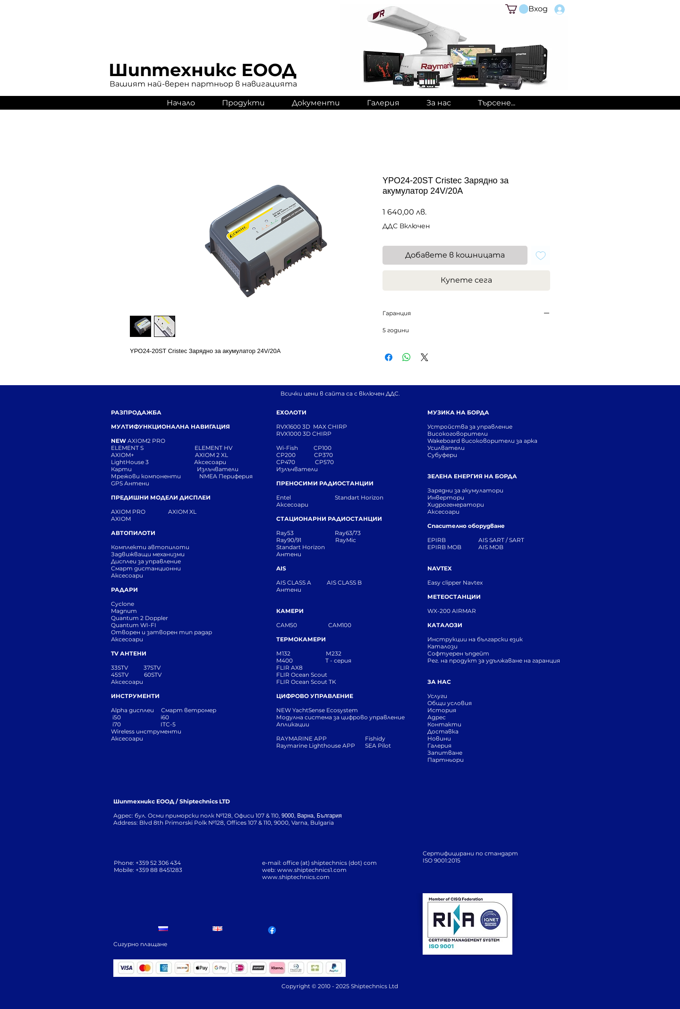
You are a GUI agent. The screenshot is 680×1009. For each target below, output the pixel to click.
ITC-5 (168, 724)
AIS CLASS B (344, 582)
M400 (284, 660)
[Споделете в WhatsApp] (406, 357)
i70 (116, 724)
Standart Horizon (359, 497)
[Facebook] (272, 930)
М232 (333, 653)
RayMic (345, 539)
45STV (120, 674)
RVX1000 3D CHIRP (304, 433)
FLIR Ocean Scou (300, 674)
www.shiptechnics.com (296, 876)
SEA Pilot (378, 745)
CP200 (293, 454)
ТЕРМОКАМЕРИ (301, 639)
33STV (120, 667)
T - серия (339, 660)
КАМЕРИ (290, 610)
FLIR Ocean (292, 681)
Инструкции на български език (492, 639)
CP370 (324, 454)
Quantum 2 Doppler (139, 617)
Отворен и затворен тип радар (161, 632)
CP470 (295, 462)
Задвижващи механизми (148, 554)
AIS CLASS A (294, 582)
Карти (121, 469)
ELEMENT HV (214, 447)
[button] (516, 9)
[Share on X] (424, 357)
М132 (283, 653)
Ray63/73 (348, 532)
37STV (152, 667)
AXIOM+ (153, 454)
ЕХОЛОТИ (291, 412)
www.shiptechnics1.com (312, 869)
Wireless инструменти (146, 731)
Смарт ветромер (188, 710)
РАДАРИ (124, 589)
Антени (288, 554)
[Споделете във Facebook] (388, 357)
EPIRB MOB (444, 547)
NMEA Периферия (226, 476)
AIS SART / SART (501, 539)
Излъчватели (297, 469)
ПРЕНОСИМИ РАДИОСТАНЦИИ (325, 483)
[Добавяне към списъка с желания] (540, 255)
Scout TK (323, 681)
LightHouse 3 (152, 462)
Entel (284, 497)
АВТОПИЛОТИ (133, 532)
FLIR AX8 (289, 667)
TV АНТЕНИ (128, 653)
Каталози (442, 646)
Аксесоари (210, 462)
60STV (152, 674)
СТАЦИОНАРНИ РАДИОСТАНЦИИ (329, 518)
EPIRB (438, 539)
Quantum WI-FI (134, 625)
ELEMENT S (128, 447)
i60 (165, 717)
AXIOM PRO (128, 511)
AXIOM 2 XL (213, 454)
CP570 (325, 462)
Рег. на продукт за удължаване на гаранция (493, 660)
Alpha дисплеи (132, 710)
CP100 (325, 447)
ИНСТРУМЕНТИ (135, 695)
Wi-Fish (295, 447)
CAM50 (302, 625)
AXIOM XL (172, 511)
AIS (281, 568)
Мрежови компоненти (146, 476)
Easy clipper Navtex (455, 582)
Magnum (124, 610)
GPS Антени (131, 483)
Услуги (437, 695)
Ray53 (287, 532)
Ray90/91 (288, 539)
